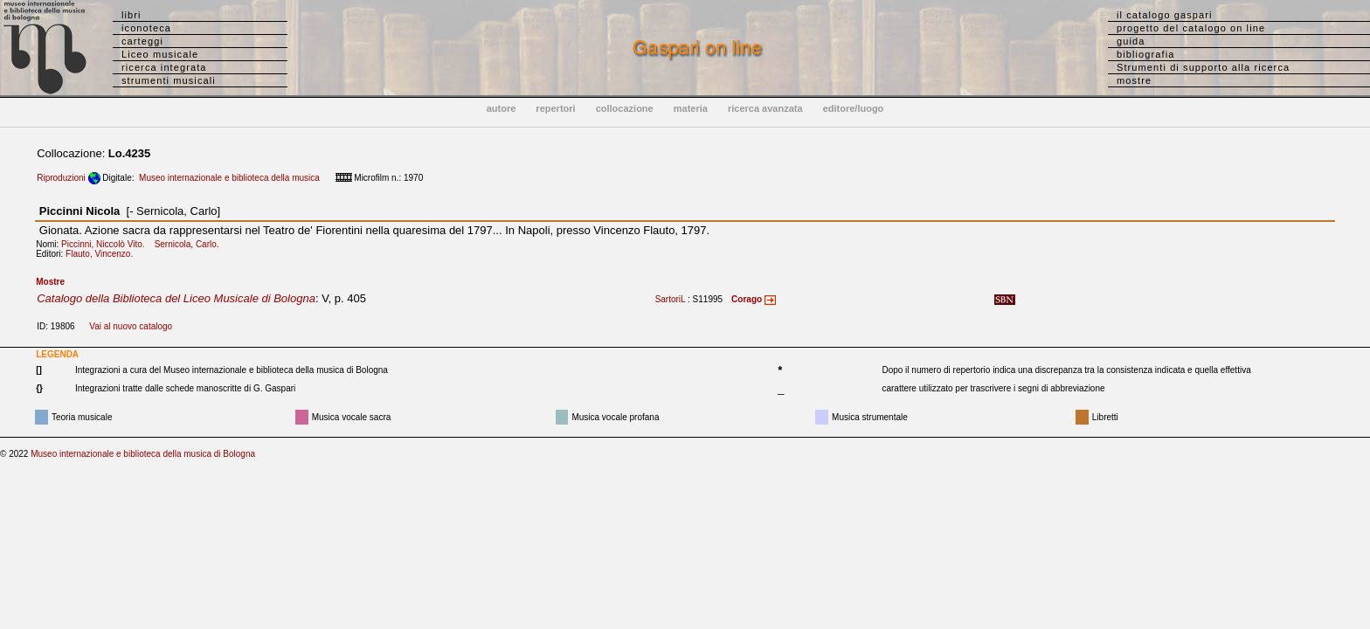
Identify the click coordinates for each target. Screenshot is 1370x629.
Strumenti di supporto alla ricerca (1203, 67)
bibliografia (1145, 54)
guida (1131, 41)
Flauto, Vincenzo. (103, 254)
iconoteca (146, 28)
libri (131, 15)
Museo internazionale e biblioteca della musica (229, 178)
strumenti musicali (168, 80)
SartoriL (670, 299)
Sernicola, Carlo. (190, 244)
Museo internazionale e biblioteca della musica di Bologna (143, 454)
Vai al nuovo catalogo (130, 326)
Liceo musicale (159, 54)
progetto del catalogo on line (1191, 28)
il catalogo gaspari (1165, 15)
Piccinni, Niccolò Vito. (106, 244)
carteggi (142, 41)
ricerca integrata (164, 67)
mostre (1134, 80)
